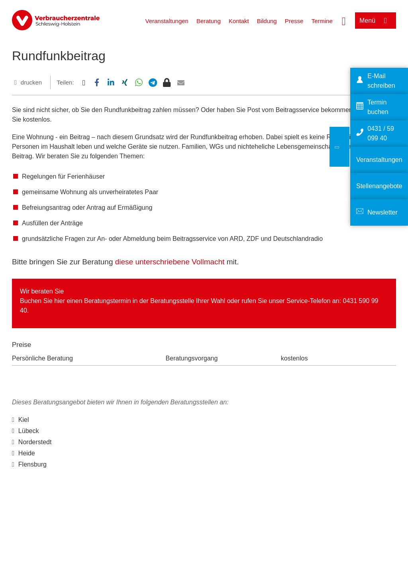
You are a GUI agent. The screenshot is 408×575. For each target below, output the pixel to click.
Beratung (208, 21)
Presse (294, 21)
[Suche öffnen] (344, 20)
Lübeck (28, 430)
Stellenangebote (379, 186)
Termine (321, 21)
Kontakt (239, 21)
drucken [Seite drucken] (31, 82)
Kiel (23, 419)
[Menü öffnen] (375, 20)
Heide (26, 453)
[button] (83, 83)
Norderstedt (35, 442)
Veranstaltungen (166, 21)
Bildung (267, 21)
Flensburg (32, 464)
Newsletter (382, 212)
